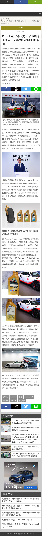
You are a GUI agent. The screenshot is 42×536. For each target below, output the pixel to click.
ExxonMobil (24, 139)
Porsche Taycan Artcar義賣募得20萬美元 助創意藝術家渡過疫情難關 (25, 455)
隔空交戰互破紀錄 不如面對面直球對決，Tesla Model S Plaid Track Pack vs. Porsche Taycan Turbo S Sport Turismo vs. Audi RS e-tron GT (25, 438)
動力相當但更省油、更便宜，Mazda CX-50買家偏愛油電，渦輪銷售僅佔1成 (20, 507)
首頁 (2, 19)
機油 (20, 397)
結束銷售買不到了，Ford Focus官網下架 (17, 520)
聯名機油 (28, 382)
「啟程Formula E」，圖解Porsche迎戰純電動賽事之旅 (25, 448)
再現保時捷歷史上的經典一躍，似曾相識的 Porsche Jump (25, 429)
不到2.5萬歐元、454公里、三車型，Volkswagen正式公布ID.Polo (20, 525)
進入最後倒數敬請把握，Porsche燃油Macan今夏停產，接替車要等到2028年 (21, 514)
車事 (7, 19)
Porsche (14, 139)
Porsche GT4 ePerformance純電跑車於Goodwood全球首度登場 (25, 422)
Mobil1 (5, 401)
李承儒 (7, 84)
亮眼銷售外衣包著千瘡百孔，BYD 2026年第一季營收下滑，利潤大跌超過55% (20, 500)
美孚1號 (28, 193)
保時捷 (8, 129)
